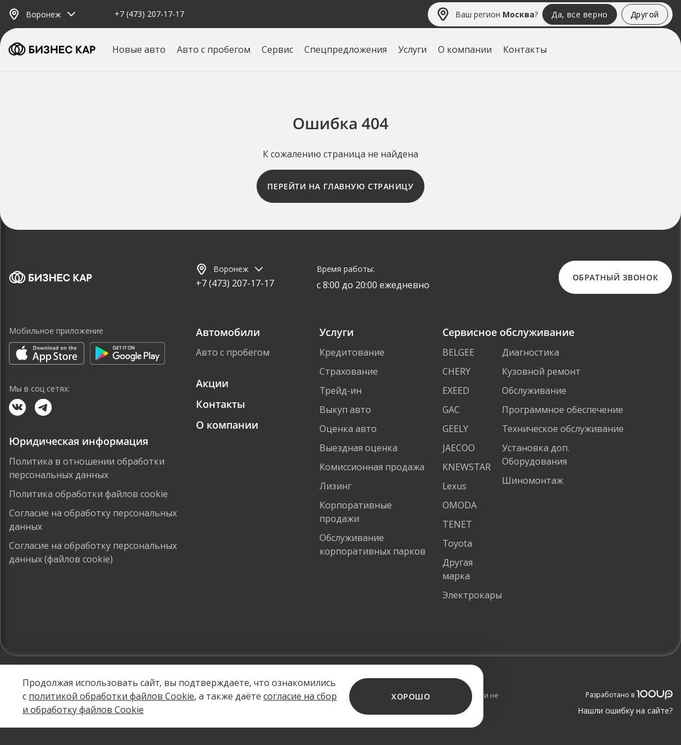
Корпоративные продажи (355, 512)
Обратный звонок (615, 277)
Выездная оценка (358, 448)
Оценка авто (348, 429)
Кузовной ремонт (541, 371)
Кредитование (352, 352)
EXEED (455, 390)
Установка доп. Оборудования (535, 454)
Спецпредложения (345, 49)
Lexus (454, 486)
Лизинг (335, 486)
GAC (451, 409)
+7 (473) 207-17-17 (149, 14)
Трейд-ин (340, 390)
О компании (465, 49)
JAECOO (458, 448)
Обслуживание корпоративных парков (372, 544)
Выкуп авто (345, 409)
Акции (212, 383)
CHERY (456, 371)
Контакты (525, 49)
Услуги (412, 49)
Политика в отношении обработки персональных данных (86, 468)
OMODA (459, 505)
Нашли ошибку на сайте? (625, 710)
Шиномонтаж (532, 480)
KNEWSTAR (466, 467)
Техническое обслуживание (563, 429)
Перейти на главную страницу (340, 186)
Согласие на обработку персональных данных (93, 520)
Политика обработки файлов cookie (88, 494)
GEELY (455, 429)
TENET (457, 524)
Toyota (457, 543)
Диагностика (530, 352)
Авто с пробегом (213, 49)
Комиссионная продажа (371, 467)
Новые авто (139, 49)
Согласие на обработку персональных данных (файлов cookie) (93, 552)
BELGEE (458, 352)
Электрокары (472, 595)
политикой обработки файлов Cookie (111, 696)
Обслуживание (534, 390)
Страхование (348, 371)
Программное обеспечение (562, 409)
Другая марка (457, 569)
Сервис (277, 49)
